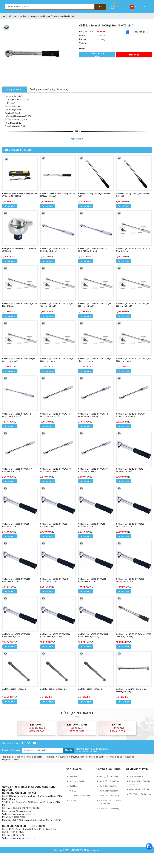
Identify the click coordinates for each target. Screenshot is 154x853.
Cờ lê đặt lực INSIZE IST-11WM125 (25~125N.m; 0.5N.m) (55, 415)
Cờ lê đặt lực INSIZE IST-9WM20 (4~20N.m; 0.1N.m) (54, 249)
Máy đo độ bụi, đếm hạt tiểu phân (139, 783)
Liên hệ (72, 800)
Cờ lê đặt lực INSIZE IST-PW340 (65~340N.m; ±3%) (54, 580)
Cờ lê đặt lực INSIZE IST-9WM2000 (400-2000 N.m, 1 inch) (58, 360)
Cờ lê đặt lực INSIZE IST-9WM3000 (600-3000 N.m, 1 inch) (134, 360)
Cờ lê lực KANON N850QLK (90, 689)
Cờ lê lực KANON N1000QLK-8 (53, 689)
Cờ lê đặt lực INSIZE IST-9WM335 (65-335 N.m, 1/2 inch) (95, 305)
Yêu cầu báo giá (137, 32)
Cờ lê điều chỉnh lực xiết (64, 16)
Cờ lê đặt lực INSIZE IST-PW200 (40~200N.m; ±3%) (16, 580)
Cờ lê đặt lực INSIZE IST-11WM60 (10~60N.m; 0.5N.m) (17, 470)
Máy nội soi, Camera (11, 760)
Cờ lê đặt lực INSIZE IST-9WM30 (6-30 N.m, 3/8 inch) (132, 249)
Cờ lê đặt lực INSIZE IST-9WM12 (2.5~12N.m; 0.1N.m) (92, 249)
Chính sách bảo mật (108, 786)
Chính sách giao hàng (109, 796)
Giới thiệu (73, 776)
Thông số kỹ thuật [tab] (14, 89)
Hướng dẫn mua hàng (109, 776)
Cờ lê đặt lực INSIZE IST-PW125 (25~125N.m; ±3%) (130, 525)
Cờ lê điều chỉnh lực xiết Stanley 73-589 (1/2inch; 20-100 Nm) (19, 194)
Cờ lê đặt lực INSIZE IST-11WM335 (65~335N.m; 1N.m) (93, 470)
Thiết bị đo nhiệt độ (97, 757)
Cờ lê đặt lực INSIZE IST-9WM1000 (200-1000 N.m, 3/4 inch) (134, 635)
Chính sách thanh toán (109, 781)
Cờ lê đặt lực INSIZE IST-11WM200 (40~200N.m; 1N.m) (55, 470)
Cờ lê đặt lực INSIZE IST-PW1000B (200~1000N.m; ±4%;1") (93, 635)
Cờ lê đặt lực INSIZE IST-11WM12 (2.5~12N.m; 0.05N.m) (93, 415)
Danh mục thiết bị (21, 16)
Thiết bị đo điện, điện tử (12, 757)
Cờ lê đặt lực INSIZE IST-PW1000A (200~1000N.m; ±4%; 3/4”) (55, 635)
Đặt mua (10, 206)
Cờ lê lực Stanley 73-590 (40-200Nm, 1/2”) (94, 194)
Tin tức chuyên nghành (79, 796)
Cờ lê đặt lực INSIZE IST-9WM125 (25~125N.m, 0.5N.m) (17, 415)
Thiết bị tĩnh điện (136, 776)
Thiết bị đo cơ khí (34, 757)
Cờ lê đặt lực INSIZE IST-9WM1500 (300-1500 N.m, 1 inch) (96, 360)
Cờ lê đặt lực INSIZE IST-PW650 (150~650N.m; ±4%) (130, 580)
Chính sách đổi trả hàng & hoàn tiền (110, 802)
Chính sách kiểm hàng (109, 808)
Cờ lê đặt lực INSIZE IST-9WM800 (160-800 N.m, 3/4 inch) (19, 360)
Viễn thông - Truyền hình (140, 794)
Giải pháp (73, 786)
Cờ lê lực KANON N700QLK (14, 689)
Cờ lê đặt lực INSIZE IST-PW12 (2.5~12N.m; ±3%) (129, 470)
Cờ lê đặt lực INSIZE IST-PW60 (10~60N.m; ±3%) (91, 525)
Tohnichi (101, 32)
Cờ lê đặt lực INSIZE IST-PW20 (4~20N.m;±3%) (53, 525)
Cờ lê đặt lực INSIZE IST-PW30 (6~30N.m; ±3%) (15, 525)
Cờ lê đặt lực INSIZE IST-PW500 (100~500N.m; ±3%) (92, 580)
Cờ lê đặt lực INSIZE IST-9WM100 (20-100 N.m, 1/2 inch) (57, 305)
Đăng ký (68, 750)
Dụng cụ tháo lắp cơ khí (41, 16)
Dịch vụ (72, 791)
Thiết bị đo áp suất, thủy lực (122, 757)
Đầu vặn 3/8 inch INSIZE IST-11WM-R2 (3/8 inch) (19, 249)
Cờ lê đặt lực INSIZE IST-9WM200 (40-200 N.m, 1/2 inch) (132, 305)
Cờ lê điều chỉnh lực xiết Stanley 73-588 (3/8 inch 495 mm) (57, 194)
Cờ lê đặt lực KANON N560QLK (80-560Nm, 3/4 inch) (131, 690)
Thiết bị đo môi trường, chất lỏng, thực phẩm (65, 757)
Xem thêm (76, 139)
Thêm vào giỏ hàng (97, 54)
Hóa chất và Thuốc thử (139, 789)
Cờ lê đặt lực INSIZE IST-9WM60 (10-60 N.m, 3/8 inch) (19, 305)
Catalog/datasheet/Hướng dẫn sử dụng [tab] (49, 89)
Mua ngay (134, 55)
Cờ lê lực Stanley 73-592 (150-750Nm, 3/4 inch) (132, 194)
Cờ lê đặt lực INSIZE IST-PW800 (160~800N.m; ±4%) (16, 635)
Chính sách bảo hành (108, 791)
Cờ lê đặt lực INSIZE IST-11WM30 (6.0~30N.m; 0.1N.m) (130, 415)
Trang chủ (6, 16)
